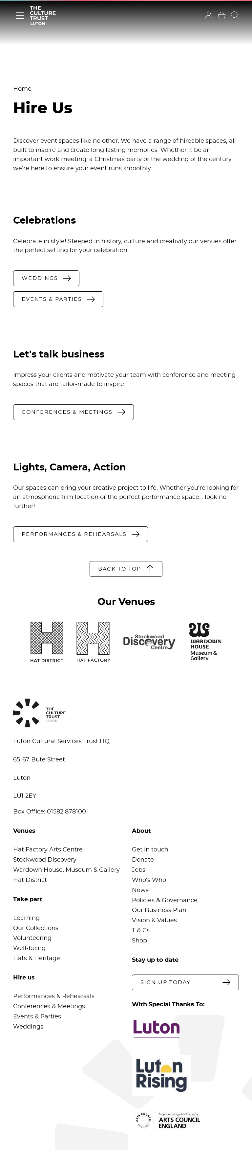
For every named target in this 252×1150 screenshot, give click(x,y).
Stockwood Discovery (44, 860)
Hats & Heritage (36, 958)
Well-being (29, 948)
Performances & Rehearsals (53, 996)
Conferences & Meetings (49, 1007)
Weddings (28, 1027)
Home (22, 89)
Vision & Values (154, 920)
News (140, 890)
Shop (139, 941)
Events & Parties (37, 1017)
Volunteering (32, 938)
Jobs (138, 870)
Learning (26, 918)
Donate (143, 860)
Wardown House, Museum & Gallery (66, 870)
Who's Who (149, 880)
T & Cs (141, 931)
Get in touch (150, 850)
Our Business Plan (159, 910)
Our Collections (35, 928)
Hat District (30, 880)
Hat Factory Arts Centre (48, 850)
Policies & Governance (165, 901)
